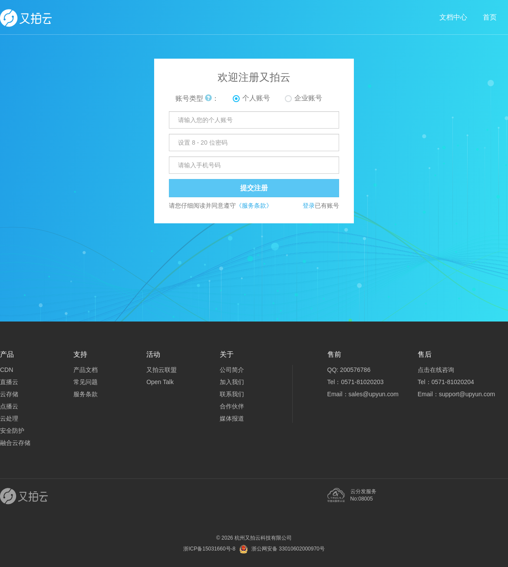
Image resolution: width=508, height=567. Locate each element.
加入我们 (232, 381)
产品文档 (85, 369)
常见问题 (85, 381)
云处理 (9, 418)
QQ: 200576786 (349, 369)
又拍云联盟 (161, 369)
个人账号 (256, 98)
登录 (309, 205)
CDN (6, 369)
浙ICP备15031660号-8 (209, 549)
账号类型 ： (197, 98)
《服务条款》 (254, 205)
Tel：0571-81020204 (446, 381)
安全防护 (12, 430)
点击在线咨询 (436, 369)
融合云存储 (15, 442)
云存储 (9, 394)
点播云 (9, 406)
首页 (490, 17)
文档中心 (453, 17)
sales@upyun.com (374, 394)
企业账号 (308, 98)
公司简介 (232, 369)
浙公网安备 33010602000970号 (288, 549)
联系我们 (232, 394)
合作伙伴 (232, 406)
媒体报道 (232, 418)
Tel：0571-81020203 (355, 381)
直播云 (9, 381)
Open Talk (160, 381)
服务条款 (85, 394)
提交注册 (254, 188)
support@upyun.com (467, 394)
